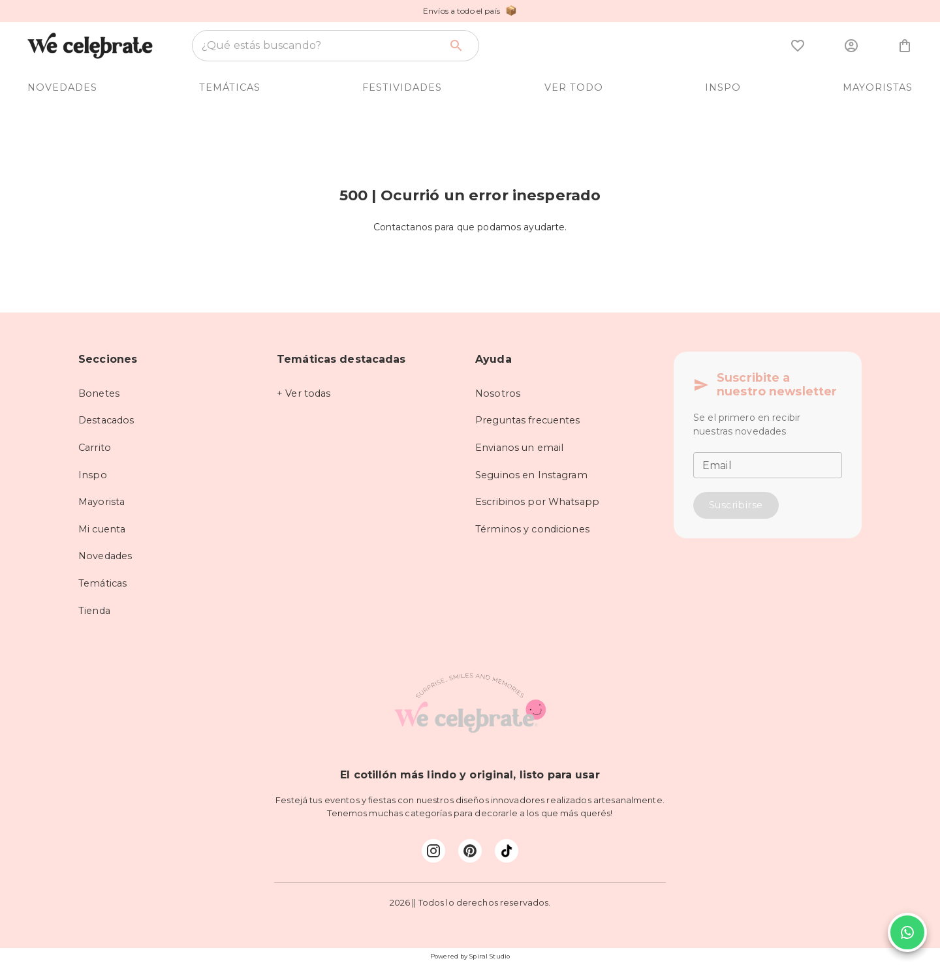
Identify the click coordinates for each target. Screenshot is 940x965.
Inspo (92, 475)
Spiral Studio (489, 956)
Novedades (105, 556)
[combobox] (320, 46)
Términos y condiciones (532, 529)
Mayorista (101, 502)
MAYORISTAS (878, 87)
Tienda (94, 611)
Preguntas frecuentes (527, 420)
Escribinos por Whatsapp (537, 502)
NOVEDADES (62, 87)
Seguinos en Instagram (531, 475)
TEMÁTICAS (229, 87)
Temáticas (102, 583)
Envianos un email (519, 447)
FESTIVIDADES (402, 87)
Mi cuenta (101, 529)
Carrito (94, 447)
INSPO (723, 87)
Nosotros (497, 393)
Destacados (106, 420)
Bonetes (98, 393)
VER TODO (573, 87)
